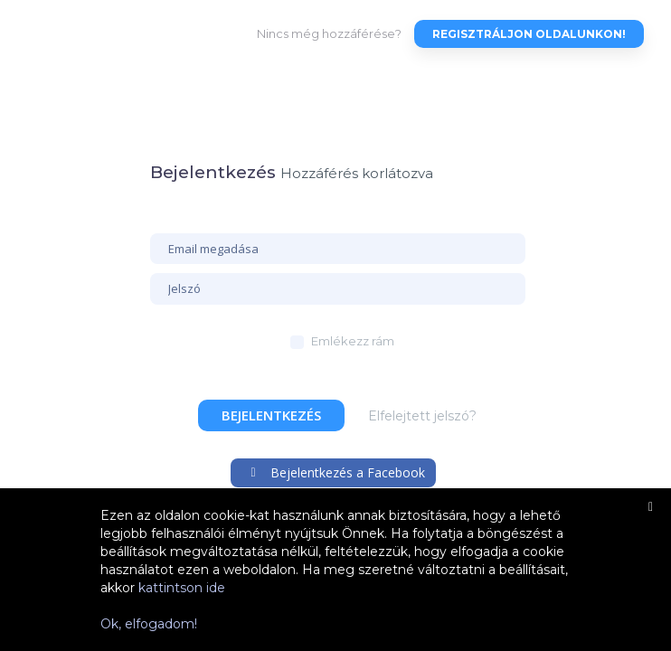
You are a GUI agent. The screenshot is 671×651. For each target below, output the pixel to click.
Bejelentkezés (271, 415)
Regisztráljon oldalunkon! (529, 34)
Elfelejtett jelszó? (422, 416)
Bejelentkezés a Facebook (336, 472)
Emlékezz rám (352, 341)
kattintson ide (181, 588)
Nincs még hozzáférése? (329, 33)
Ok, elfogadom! (148, 624)
